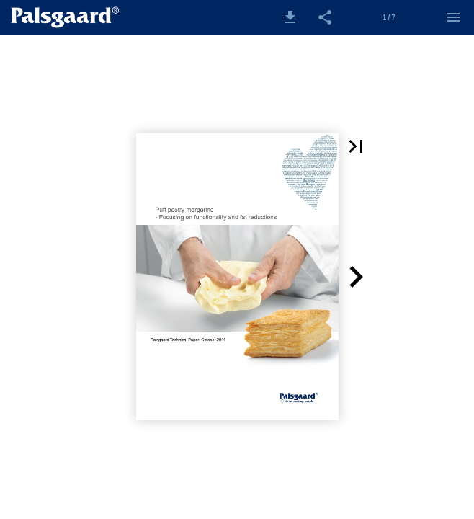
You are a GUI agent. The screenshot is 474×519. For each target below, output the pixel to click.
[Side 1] (389, 17)
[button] (290, 17)
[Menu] (453, 17)
